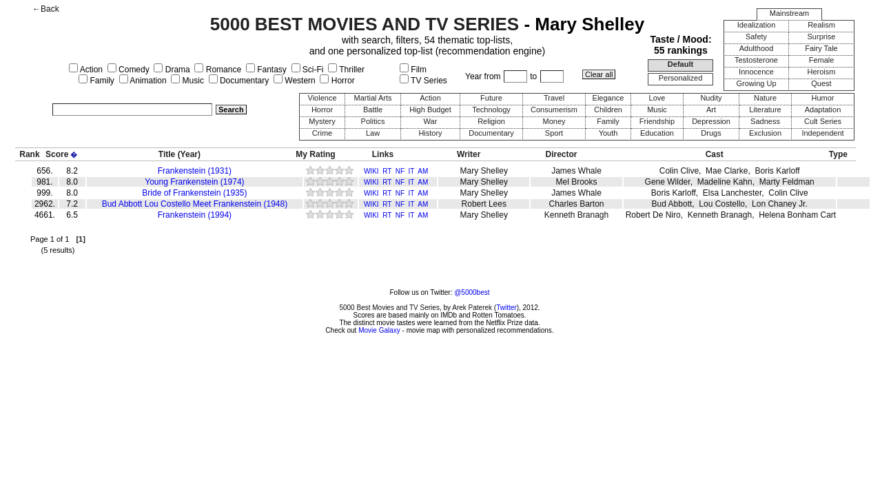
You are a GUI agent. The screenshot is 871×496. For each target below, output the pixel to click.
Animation (143, 80)
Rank (29, 154)
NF (400, 171)
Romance (217, 69)
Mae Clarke (727, 171)
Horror (337, 80)
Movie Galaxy (379, 330)
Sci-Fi (307, 69)
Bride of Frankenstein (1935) (194, 193)
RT (386, 171)
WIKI (371, 171)
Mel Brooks (576, 182)
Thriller (346, 69)
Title (166, 154)
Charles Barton (576, 204)
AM (423, 171)
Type (838, 154)
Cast (715, 154)
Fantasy (266, 69)
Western (295, 80)
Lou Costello (722, 204)
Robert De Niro (653, 215)
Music (187, 80)
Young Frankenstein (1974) (194, 182)
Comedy (128, 69)
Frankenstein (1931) (195, 171)
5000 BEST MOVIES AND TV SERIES (364, 24)
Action (86, 69)
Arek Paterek (472, 307)
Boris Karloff (777, 171)
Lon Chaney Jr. (780, 204)
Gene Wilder (667, 182)
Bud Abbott (672, 204)
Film (413, 69)
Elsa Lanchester (732, 193)
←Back (45, 9)
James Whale (576, 171)
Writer (468, 154)
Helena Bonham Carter (801, 215)
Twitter (506, 307)
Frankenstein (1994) (195, 215)
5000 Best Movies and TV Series (389, 307)
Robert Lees (484, 204)
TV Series (423, 80)
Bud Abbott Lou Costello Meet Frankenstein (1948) (195, 204)
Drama (171, 69)
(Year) (189, 154)
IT (412, 171)
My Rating (315, 154)
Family (96, 80)
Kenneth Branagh (576, 215)
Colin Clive (679, 171)
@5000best (471, 292)
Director (561, 154)
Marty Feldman (786, 182)
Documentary (239, 80)
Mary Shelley (484, 171)
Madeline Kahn (724, 182)
